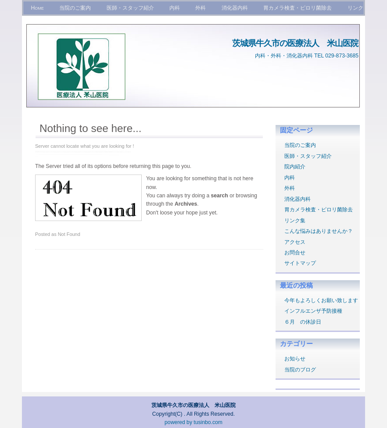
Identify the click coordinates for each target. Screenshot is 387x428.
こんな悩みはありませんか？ (318, 231)
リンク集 (294, 221)
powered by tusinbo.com (193, 422)
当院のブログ (300, 370)
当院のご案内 (75, 8)
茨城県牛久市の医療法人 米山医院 (295, 43)
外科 (200, 8)
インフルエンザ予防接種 (313, 311)
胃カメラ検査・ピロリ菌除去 (297, 8)
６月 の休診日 (302, 322)
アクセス (294, 242)
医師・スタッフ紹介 (130, 8)
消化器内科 (235, 8)
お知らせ (294, 359)
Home (37, 8)
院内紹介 (294, 167)
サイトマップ (300, 263)
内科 (174, 8)
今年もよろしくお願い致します (321, 300)
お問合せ (294, 253)
